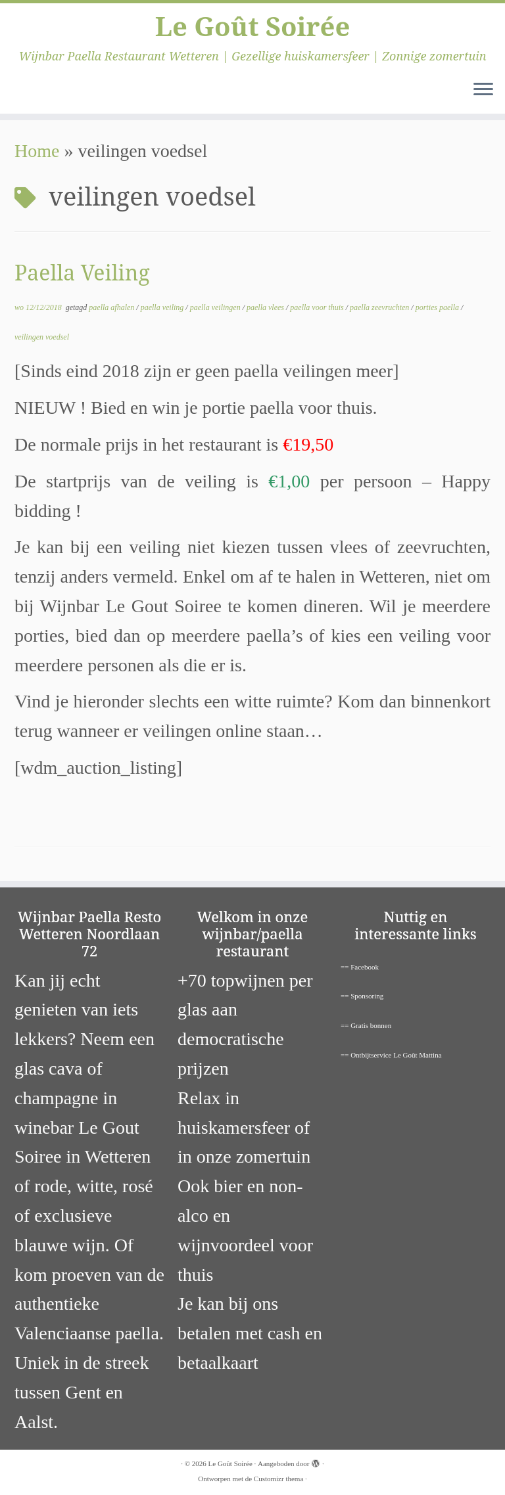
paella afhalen (112, 307)
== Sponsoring (362, 996)
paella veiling (163, 307)
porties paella (438, 307)
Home (36, 151)
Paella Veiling (82, 272)
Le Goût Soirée (252, 26)
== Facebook (360, 967)
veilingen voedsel (41, 337)
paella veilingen (216, 307)
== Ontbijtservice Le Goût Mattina (391, 1055)
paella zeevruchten (380, 307)
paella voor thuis (317, 307)
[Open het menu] (483, 90)
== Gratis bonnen (366, 1025)
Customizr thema (278, 1479)
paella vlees (266, 307)
